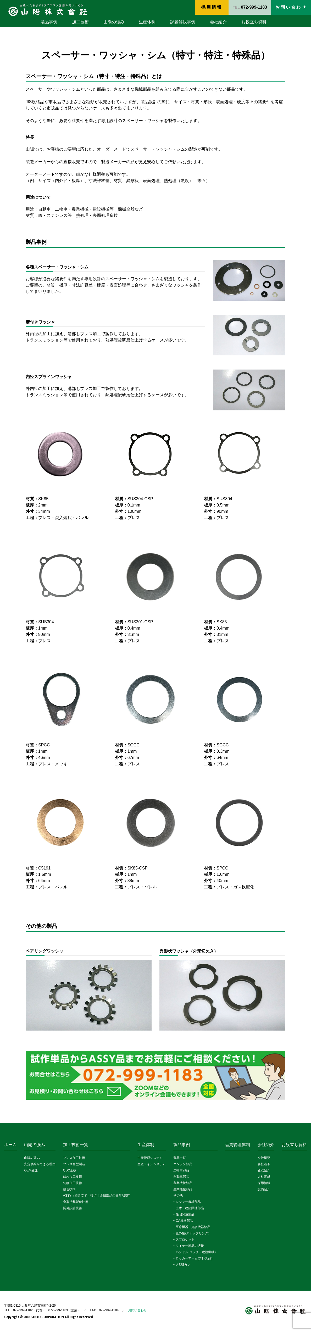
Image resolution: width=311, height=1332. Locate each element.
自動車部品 (181, 1177)
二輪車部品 (181, 1170)
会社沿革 (264, 1164)
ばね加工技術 (72, 1177)
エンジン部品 (182, 1164)
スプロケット (185, 1239)
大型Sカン (183, 1265)
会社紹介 (218, 22)
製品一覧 (179, 1158)
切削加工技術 (72, 1183)
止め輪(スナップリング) (192, 1233)
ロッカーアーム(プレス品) (194, 1258)
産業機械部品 (182, 1189)
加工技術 (80, 22)
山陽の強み (113, 22)
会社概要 (264, 1158)
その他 (178, 1195)
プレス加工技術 (74, 1158)
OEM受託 (30, 1170)
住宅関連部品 (185, 1214)
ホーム (10, 1144)
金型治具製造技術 (75, 1202)
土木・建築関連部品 (190, 1208)
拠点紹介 (264, 1170)
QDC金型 (69, 1170)
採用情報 (211, 7)
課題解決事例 (182, 22)
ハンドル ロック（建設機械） (196, 1252)
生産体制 (147, 22)
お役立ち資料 (253, 22)
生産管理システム (150, 1158)
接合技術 (69, 1189)
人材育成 (264, 1177)
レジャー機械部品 (188, 1202)
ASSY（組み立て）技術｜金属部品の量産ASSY (96, 1195)
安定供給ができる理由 (39, 1164)
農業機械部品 (182, 1183)
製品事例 (49, 22)
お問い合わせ (137, 1310)
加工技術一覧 (75, 1144)
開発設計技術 (72, 1208)
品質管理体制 (237, 1144)
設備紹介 (264, 1189)
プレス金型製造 (74, 1164)
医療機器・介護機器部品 (193, 1227)
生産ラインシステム (151, 1164)
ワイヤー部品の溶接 (190, 1246)
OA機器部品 (184, 1221)
